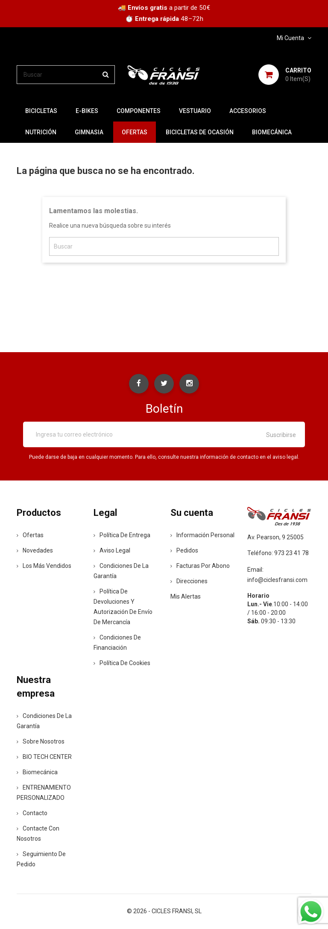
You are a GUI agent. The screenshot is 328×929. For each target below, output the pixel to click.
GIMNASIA (89, 132)
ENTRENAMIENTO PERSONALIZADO (44, 793)
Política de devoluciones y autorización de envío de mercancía (123, 607)
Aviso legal (112, 551)
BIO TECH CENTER (44, 757)
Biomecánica (272, 132)
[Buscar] (66, 74)
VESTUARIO (195, 110)
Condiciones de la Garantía (121, 571)
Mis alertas (185, 597)
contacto (32, 813)
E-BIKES (87, 110)
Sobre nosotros (40, 742)
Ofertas (30, 536)
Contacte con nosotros (38, 834)
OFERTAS (134, 132)
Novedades (35, 551)
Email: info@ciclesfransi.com (277, 575)
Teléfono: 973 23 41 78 (278, 553)
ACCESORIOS (247, 110)
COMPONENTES (139, 110)
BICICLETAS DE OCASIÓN (200, 132)
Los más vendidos (44, 566)
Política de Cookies (122, 663)
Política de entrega (122, 536)
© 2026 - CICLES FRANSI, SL (164, 912)
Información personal (202, 536)
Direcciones (189, 582)
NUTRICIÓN (40, 132)
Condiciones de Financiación (117, 643)
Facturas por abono (200, 566)
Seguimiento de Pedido (41, 859)
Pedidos (184, 551)
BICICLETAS (41, 110)
